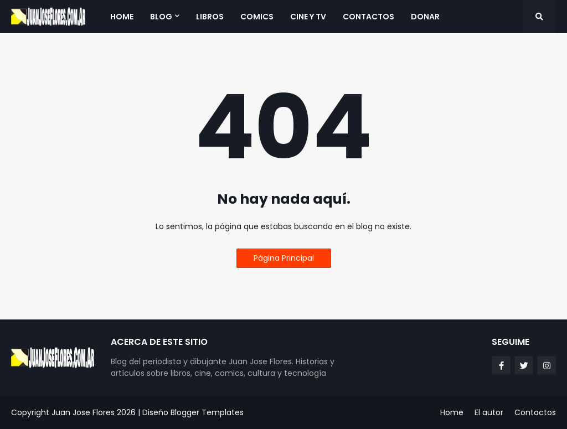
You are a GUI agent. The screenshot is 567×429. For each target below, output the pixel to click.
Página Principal (284, 257)
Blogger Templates (207, 412)
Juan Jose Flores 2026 (93, 412)
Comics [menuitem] (257, 16)
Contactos (535, 412)
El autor (489, 412)
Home (451, 412)
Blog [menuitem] (161, 16)
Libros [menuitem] (210, 16)
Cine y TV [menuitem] (308, 16)
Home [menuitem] (121, 16)
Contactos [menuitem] (368, 16)
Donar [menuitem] (425, 16)
